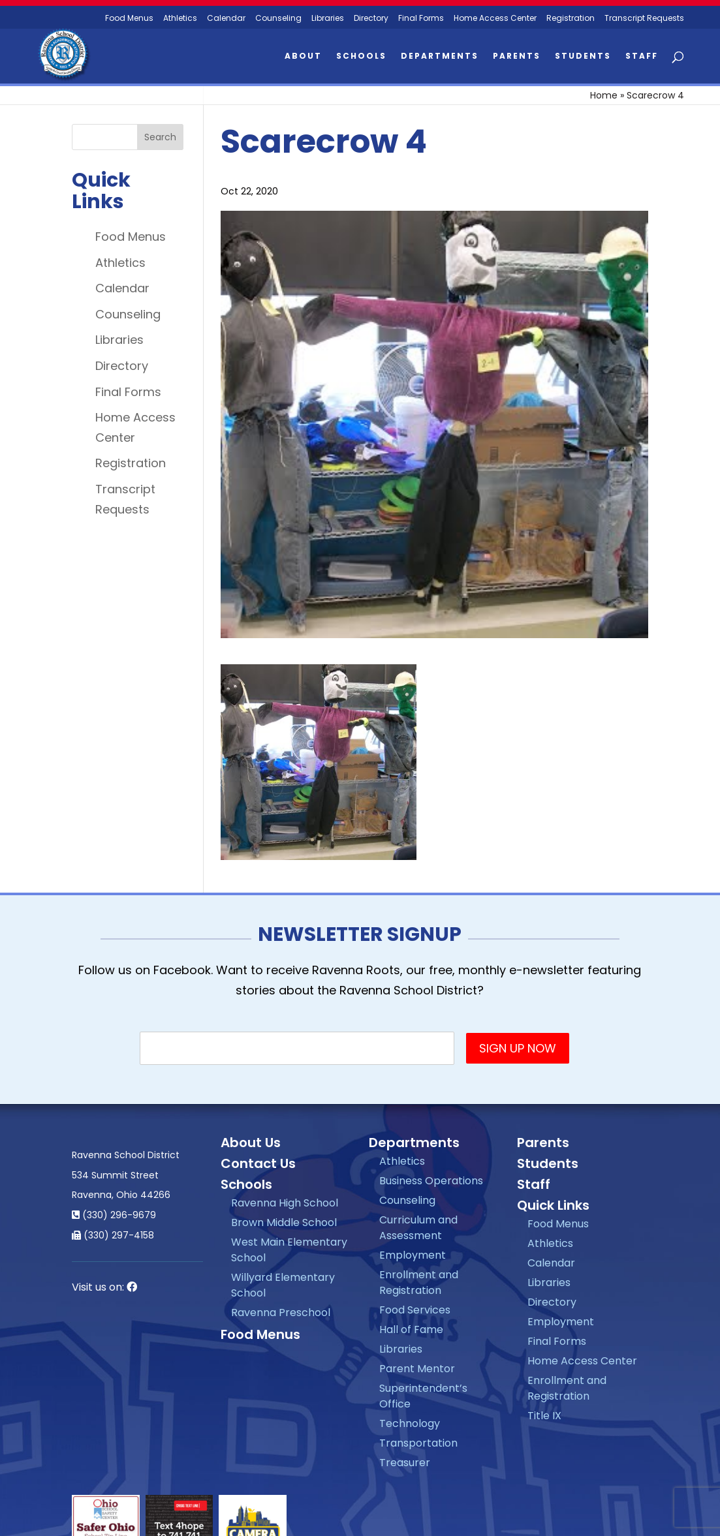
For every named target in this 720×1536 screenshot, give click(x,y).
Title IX (544, 1415)
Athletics (180, 18)
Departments (439, 56)
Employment (412, 1255)
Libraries (327, 18)
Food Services (414, 1309)
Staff (641, 56)
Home (604, 95)
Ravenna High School (284, 1202)
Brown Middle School (284, 1222)
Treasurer (404, 1462)
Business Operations (431, 1180)
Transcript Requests (644, 18)
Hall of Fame (411, 1329)
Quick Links (553, 1205)
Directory (371, 18)
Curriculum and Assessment (418, 1227)
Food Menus (130, 236)
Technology (409, 1423)
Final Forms (421, 18)
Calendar (226, 18)
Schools (361, 56)
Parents (516, 56)
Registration (570, 18)
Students (583, 56)
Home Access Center (495, 18)
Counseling (278, 18)
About (303, 56)
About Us (251, 1142)
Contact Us (258, 1163)
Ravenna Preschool (280, 1312)
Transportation (418, 1443)
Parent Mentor (417, 1368)
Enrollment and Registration (418, 1282)
